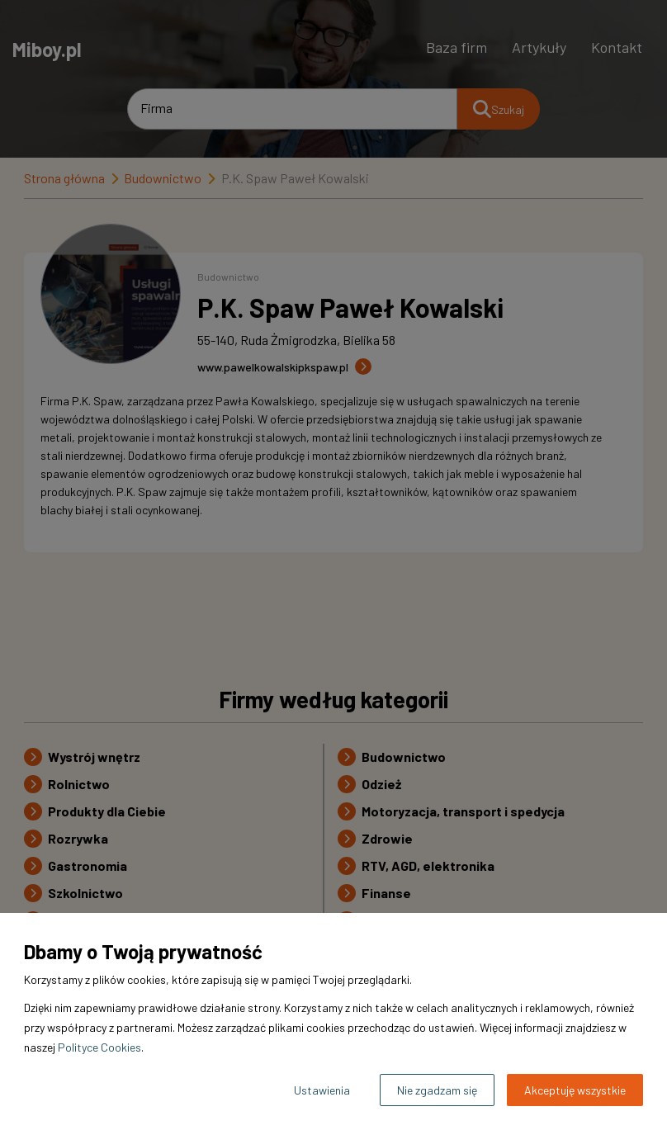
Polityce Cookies (99, 1047)
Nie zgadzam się (437, 1090)
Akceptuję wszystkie (575, 1090)
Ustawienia (322, 1090)
